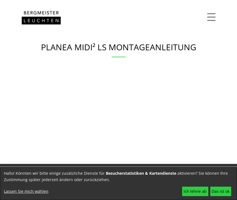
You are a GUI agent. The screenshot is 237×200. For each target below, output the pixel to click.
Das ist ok (220, 191)
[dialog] (118, 183)
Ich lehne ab (195, 191)
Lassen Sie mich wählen (26, 191)
